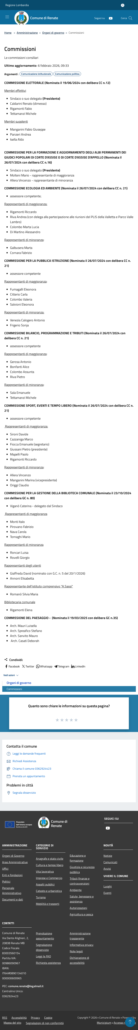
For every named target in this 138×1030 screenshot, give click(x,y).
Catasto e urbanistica (49, 891)
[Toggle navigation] (7, 17)
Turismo (41, 897)
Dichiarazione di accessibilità (79, 960)
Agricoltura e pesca (81, 914)
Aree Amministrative (15, 862)
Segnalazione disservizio (44, 947)
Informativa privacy (81, 945)
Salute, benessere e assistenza (82, 899)
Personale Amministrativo (11, 890)
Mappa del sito (12, 1022)
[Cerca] (130, 18)
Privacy (35, 1017)
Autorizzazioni (78, 908)
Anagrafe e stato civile (49, 858)
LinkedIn (78, 666)
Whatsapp (44, 666)
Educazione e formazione (78, 858)
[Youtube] (109, 18)
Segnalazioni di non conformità (45, 1023)
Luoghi (108, 886)
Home (8, 32)
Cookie (48, 1017)
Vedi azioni (11, 675)
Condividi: (13, 659)
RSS (4, 1017)
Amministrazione (27, 32)
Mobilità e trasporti (47, 904)
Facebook (12, 666)
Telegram (61, 666)
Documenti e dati (12, 899)
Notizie (108, 856)
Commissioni (14, 689)
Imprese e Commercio (49, 878)
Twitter (27, 666)
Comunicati (110, 862)
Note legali (76, 951)
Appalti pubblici (45, 884)
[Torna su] (130, 1022)
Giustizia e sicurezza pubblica (82, 869)
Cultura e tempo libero (49, 865)
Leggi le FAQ (43, 956)
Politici (6, 881)
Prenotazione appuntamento (45, 936)
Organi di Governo (13, 856)
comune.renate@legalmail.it (25, 986)
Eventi (107, 893)
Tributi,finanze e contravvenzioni (79, 881)
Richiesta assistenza (48, 963)
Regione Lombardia (17, 5)
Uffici (5, 868)
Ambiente (76, 890)
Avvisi (107, 868)
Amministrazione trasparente (80, 936)
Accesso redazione (125, 1022)
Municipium (104, 1022)
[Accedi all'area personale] (123, 5)
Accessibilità (19, 1017)
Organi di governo (53, 32)
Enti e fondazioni (12, 875)
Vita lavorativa (45, 871)
